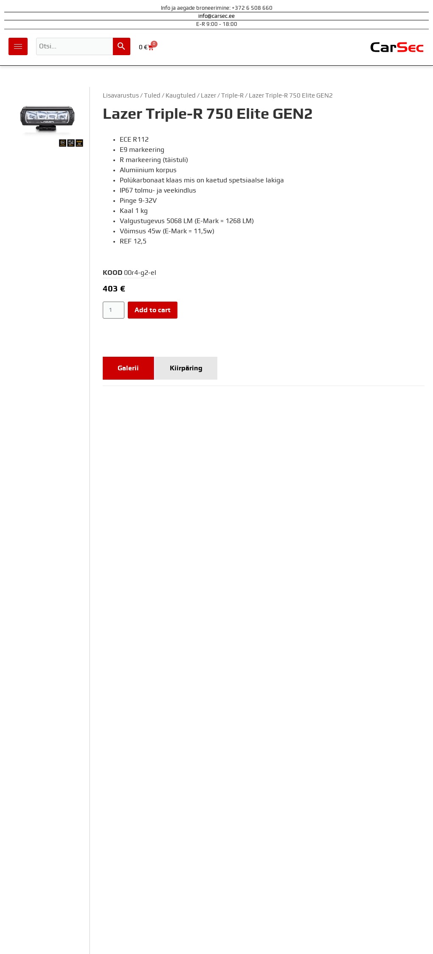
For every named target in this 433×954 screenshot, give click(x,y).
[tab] (128, 368)
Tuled (152, 95)
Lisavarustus (121, 95)
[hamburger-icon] (18, 46)
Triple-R (232, 95)
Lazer (208, 95)
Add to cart (153, 310)
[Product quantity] (113, 310)
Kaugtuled (181, 95)
